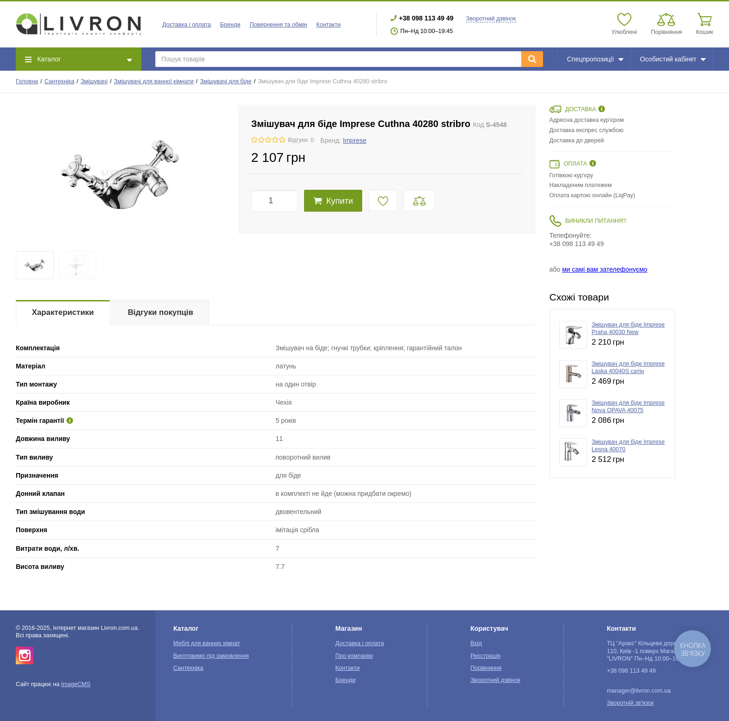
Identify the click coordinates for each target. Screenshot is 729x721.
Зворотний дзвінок (491, 18)
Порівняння (486, 668)
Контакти (328, 24)
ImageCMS (75, 684)
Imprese (355, 140)
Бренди (230, 24)
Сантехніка (59, 81)
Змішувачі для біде (226, 81)
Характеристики (63, 312)
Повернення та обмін (278, 24)
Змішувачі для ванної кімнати (154, 81)
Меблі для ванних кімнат (206, 643)
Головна (27, 81)
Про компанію (354, 656)
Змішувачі (93, 81)
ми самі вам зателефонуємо (604, 269)
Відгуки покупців (160, 312)
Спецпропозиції (595, 59)
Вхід (476, 643)
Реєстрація (485, 656)
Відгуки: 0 (301, 140)
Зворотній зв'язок (630, 703)
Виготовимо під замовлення (211, 656)
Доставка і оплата (186, 24)
